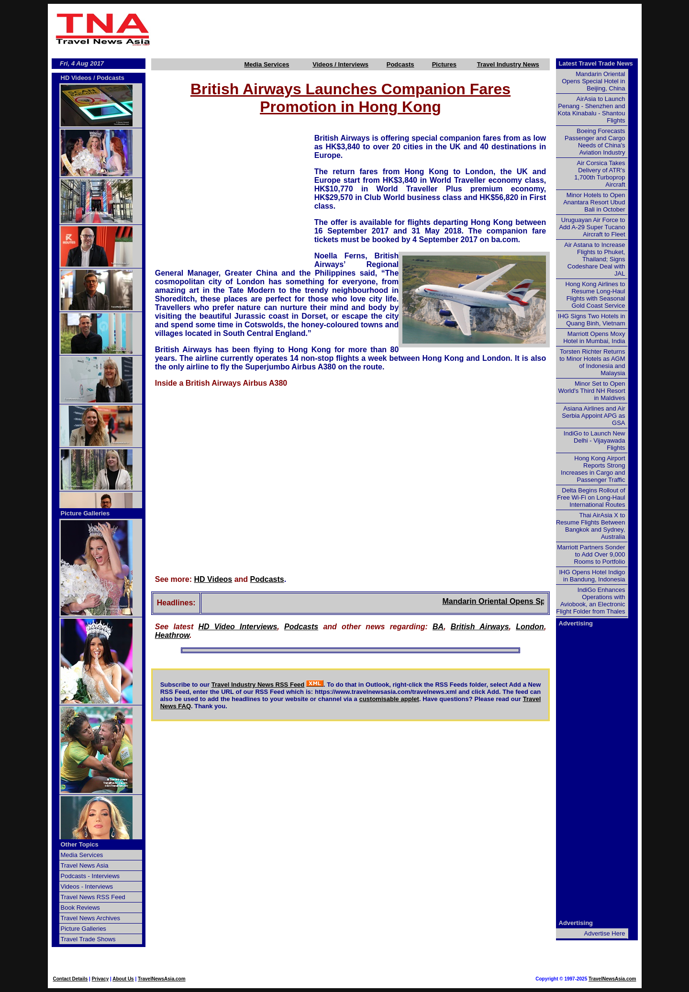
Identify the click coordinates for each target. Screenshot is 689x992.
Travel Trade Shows (88, 939)
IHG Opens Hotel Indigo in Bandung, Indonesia (592, 575)
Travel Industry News (508, 64)
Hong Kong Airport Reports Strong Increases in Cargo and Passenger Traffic (593, 469)
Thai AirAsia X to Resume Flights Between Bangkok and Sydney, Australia (590, 526)
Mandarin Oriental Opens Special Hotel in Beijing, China (593, 81)
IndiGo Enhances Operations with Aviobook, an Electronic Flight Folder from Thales (590, 600)
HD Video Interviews (237, 627)
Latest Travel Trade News (596, 63)
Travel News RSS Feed (93, 897)
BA (438, 627)
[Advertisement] (398, 29)
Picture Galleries (85, 513)
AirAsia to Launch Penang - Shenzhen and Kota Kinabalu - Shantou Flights (591, 109)
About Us (122, 978)
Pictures (444, 64)
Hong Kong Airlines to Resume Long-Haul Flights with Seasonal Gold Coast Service (595, 294)
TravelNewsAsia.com (162, 978)
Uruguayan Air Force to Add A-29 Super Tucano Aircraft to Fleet (592, 227)
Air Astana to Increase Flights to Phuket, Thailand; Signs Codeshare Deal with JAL (594, 259)
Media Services (266, 64)
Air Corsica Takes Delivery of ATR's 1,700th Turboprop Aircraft (599, 173)
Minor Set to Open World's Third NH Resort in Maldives (591, 390)
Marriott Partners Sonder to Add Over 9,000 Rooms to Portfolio (591, 554)
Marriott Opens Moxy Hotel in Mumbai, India (594, 337)
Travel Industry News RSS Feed (258, 684)
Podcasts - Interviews (90, 876)
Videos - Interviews (87, 886)
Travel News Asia (85, 865)
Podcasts (400, 64)
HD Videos (213, 579)
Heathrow (172, 635)
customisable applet (389, 698)
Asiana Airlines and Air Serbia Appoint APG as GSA (593, 415)
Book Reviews (80, 907)
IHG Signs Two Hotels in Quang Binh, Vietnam (591, 319)
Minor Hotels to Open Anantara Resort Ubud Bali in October (594, 202)
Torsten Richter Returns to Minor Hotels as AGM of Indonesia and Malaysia (592, 362)
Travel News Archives (91, 918)
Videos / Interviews (340, 64)
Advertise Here (604, 933)
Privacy (100, 978)
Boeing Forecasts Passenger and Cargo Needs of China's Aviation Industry (595, 141)
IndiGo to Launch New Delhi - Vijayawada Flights (594, 440)
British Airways (480, 627)
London (530, 627)
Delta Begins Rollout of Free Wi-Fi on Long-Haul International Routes (591, 497)
